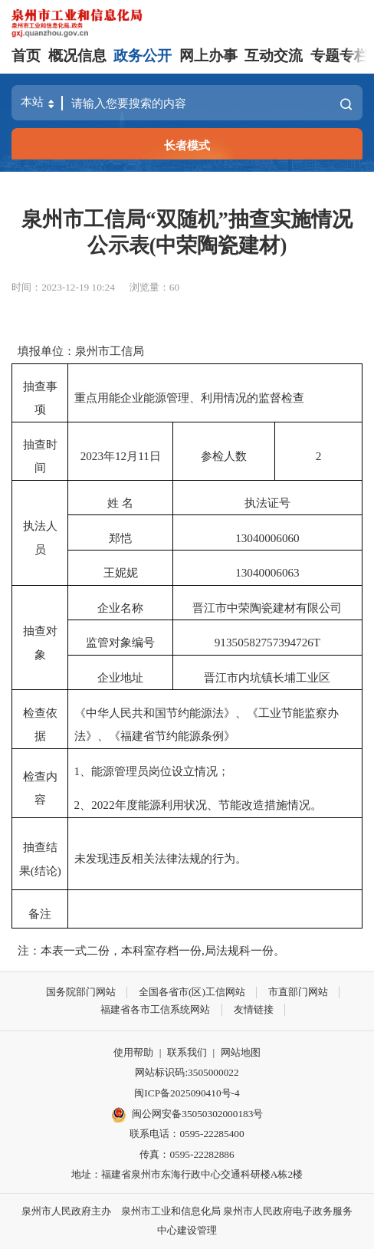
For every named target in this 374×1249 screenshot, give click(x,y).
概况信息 (77, 56)
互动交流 (273, 56)
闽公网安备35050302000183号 (187, 1114)
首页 (26, 56)
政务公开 (142, 56)
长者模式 (187, 145)
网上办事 (208, 56)
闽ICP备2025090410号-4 (186, 1093)
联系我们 (187, 1052)
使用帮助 (133, 1052)
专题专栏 (339, 56)
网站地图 (241, 1052)
